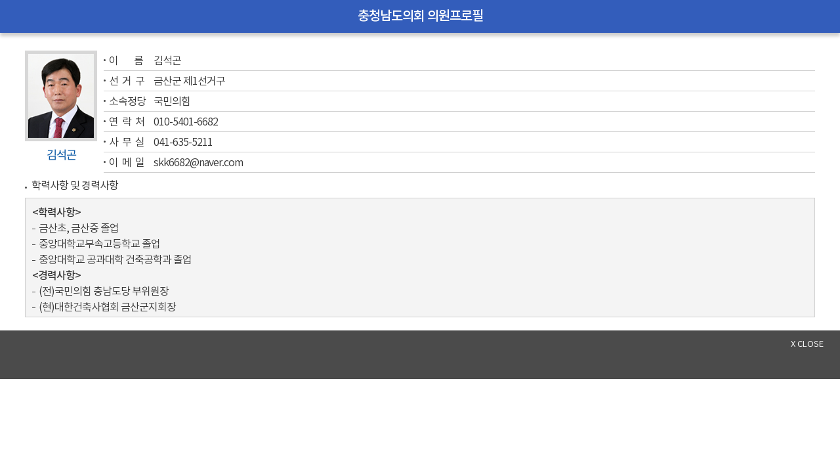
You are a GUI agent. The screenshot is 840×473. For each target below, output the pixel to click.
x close (807, 344)
